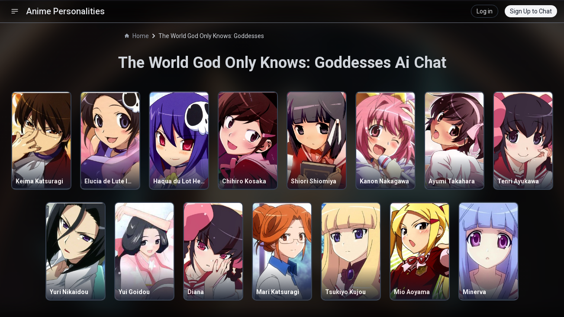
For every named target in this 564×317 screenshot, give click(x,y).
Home (137, 35)
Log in (485, 11)
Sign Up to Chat (531, 11)
